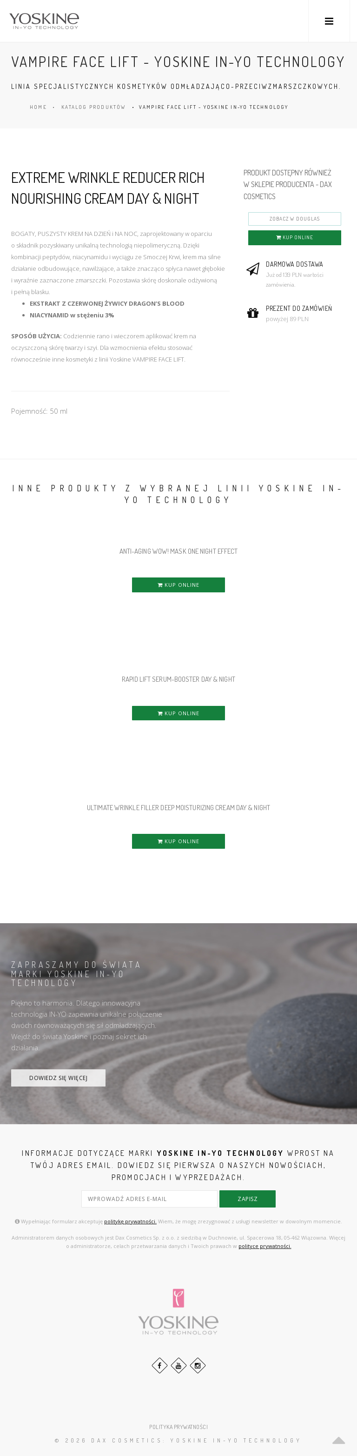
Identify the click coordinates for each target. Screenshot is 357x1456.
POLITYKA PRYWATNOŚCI (178, 1426)
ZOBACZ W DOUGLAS (295, 218)
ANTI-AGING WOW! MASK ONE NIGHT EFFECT (178, 551)
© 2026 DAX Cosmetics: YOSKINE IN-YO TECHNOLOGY (178, 1439)
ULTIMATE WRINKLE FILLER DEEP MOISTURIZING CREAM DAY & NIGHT (178, 807)
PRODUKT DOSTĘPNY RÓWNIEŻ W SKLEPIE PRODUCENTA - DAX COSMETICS (288, 184)
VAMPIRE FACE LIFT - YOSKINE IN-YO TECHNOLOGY (214, 107)
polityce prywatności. (264, 1245)
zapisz (248, 1199)
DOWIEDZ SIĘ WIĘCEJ (58, 1078)
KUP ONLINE (294, 237)
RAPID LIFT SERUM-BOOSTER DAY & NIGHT (178, 679)
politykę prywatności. (130, 1220)
